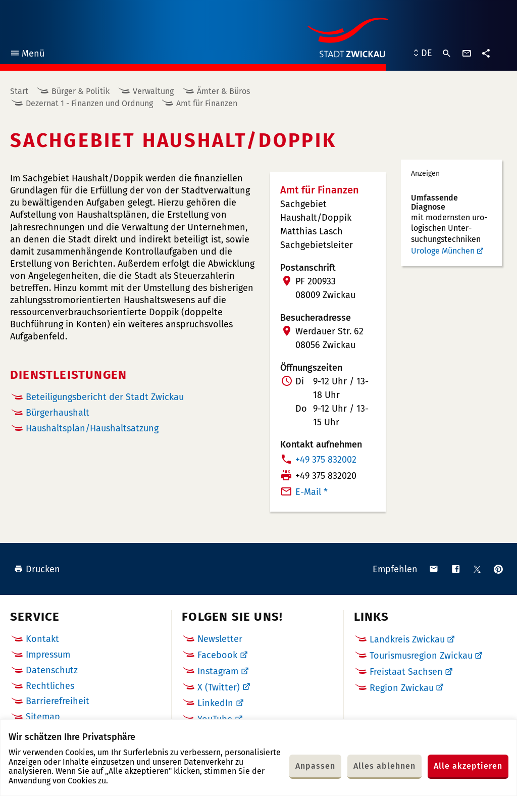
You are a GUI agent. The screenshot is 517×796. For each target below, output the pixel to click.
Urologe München (443, 251)
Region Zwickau (402, 687)
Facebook (217, 655)
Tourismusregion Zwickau (421, 655)
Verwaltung (153, 91)
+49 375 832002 (325, 459)
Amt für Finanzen (206, 103)
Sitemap (43, 716)
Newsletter (219, 638)
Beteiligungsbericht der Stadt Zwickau (105, 397)
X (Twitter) (218, 687)
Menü (27, 55)
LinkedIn (215, 703)
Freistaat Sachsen (406, 671)
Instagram (217, 671)
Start (19, 91)
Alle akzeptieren (468, 766)
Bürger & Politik (80, 91)
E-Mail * (311, 492)
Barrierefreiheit (57, 701)
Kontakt (42, 638)
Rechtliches (50, 685)
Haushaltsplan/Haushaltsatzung (92, 428)
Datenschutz (52, 670)
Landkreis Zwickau (407, 639)
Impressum (48, 654)
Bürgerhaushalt (57, 413)
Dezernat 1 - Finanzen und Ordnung (89, 103)
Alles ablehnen (384, 766)
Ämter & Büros (223, 91)
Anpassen (315, 766)
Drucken (37, 569)
